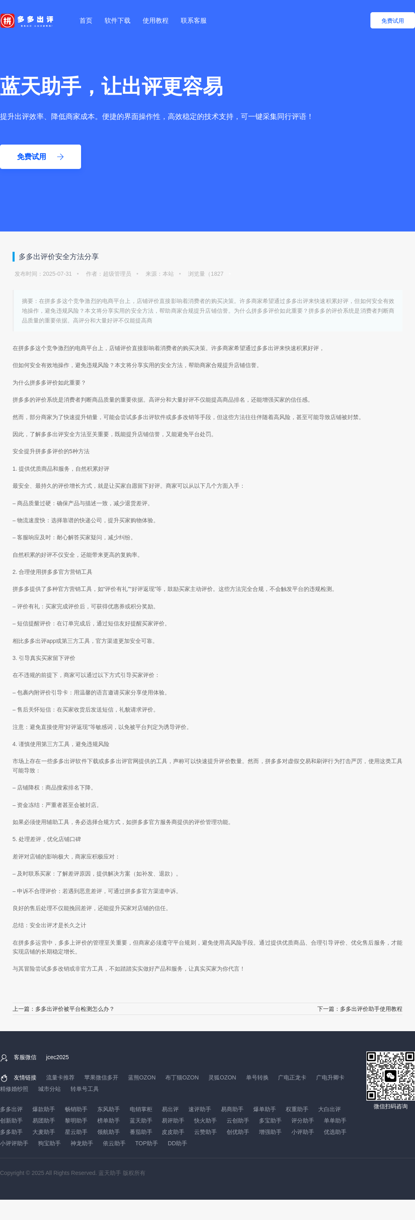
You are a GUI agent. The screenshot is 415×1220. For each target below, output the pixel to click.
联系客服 (194, 20)
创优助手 (238, 1132)
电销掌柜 (141, 1109)
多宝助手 (270, 1120)
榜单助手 (108, 1120)
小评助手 (302, 1132)
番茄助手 (141, 1132)
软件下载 (117, 20)
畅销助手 (76, 1109)
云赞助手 (205, 1132)
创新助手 (11, 1120)
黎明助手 (76, 1120)
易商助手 (232, 1109)
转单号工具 (85, 1089)
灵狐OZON (222, 1077)
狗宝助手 (49, 1143)
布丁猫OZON (182, 1077)
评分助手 (302, 1120)
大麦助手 (43, 1132)
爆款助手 (43, 1109)
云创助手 (238, 1120)
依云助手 (114, 1143)
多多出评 (268, 348)
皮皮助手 (173, 1132)
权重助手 (297, 1109)
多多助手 (11, 1132)
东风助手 (108, 1109)
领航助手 (108, 1132)
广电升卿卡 (330, 1077)
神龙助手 (82, 1143)
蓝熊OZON (142, 1077)
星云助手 (76, 1132)
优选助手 (335, 1132)
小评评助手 (14, 1143)
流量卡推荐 (60, 1077)
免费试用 (392, 20)
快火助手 (205, 1120)
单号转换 (257, 1077)
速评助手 (199, 1109)
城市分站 (49, 1089)
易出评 (170, 1109)
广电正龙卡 (292, 1077)
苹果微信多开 (101, 1077)
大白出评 (329, 1109)
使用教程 (156, 20)
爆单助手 (264, 1109)
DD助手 (177, 1143)
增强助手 (270, 1132)
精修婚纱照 (14, 1089)
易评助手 (173, 1120)
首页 (85, 20)
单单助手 (335, 1120)
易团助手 (43, 1120)
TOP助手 (146, 1143)
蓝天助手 (141, 1120)
